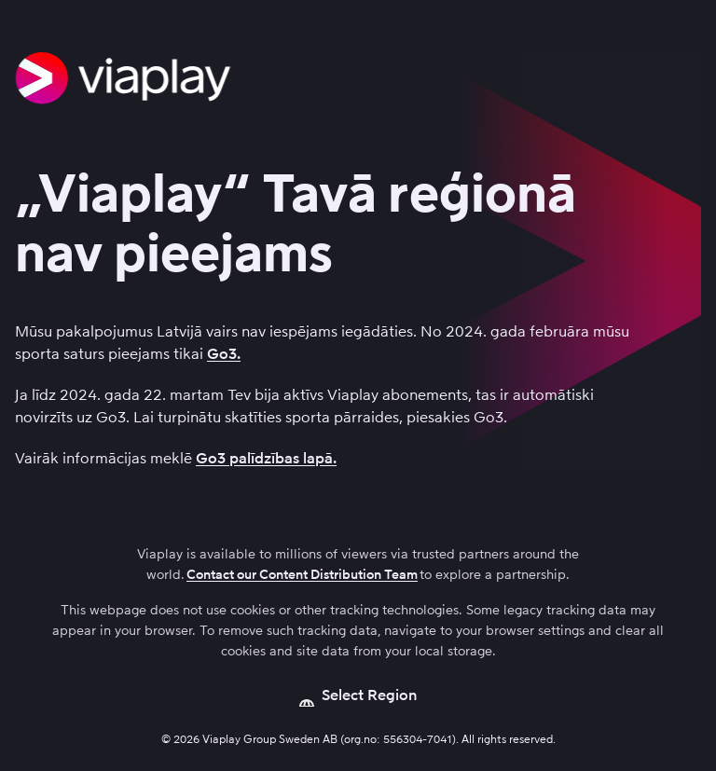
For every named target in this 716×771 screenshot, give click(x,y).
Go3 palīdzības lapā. (266, 458)
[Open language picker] (358, 695)
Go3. (224, 354)
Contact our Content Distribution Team (302, 575)
